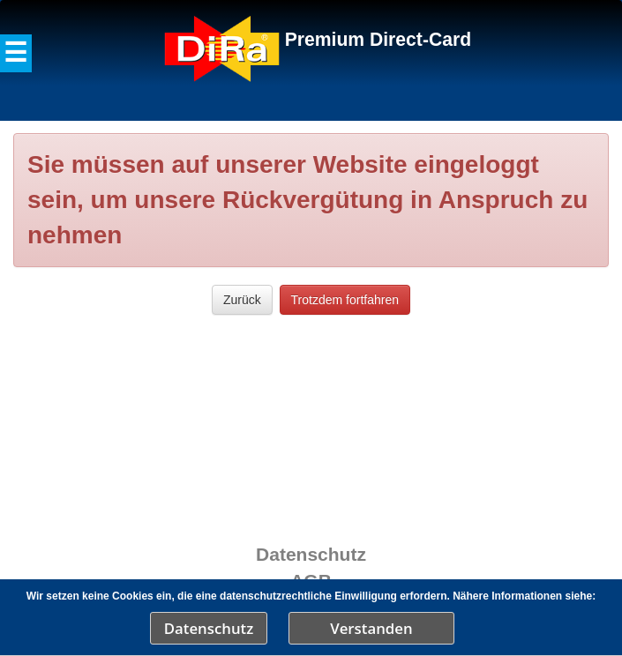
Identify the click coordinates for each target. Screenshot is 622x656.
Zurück (242, 300)
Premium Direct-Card (378, 39)
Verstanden (371, 628)
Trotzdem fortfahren (345, 300)
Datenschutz (209, 628)
